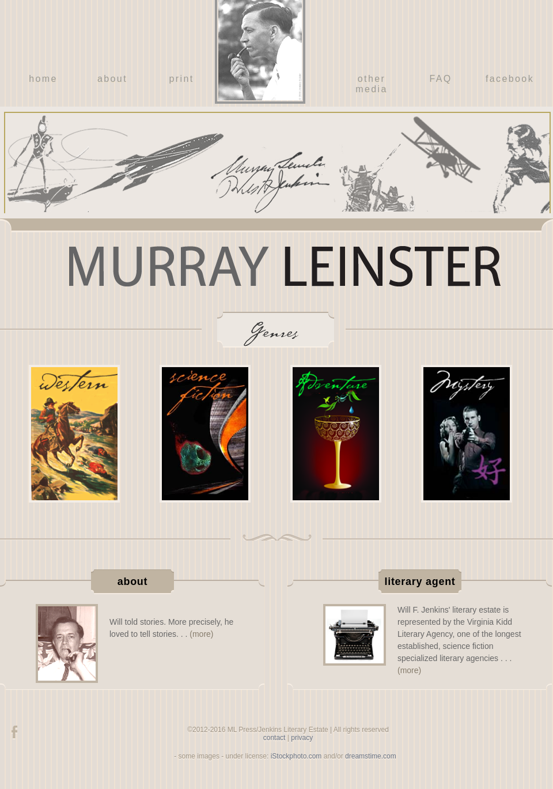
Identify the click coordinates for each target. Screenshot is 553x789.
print (181, 79)
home (43, 79)
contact (274, 738)
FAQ (440, 79)
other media (371, 84)
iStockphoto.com (296, 756)
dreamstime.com (370, 756)
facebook (510, 79)
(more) (201, 634)
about (112, 79)
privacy (302, 738)
